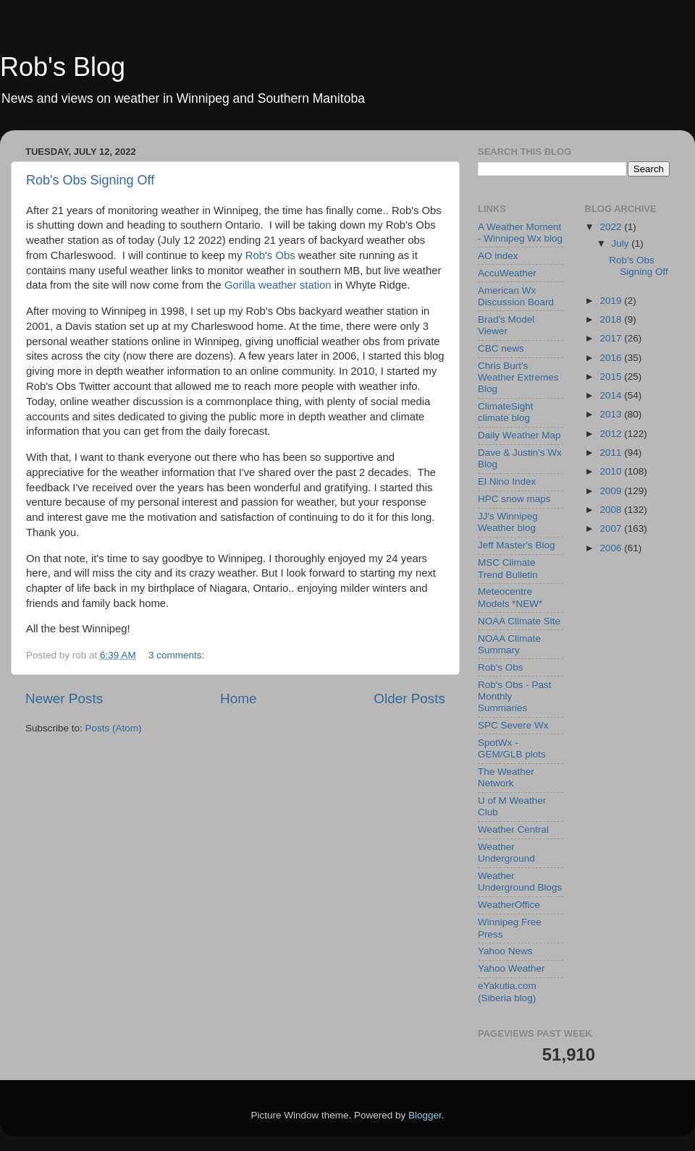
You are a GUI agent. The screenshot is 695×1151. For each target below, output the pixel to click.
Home (238, 698)
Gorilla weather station (278, 285)
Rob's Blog (62, 67)
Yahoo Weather (511, 968)
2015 (611, 376)
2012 (611, 433)
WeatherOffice (509, 904)
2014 (611, 395)
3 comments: (177, 655)
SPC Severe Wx (513, 725)
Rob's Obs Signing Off (90, 180)
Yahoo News (505, 951)
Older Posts (409, 698)
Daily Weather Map (519, 435)
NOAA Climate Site (519, 621)
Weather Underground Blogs (520, 881)
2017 (611, 338)
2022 (611, 226)
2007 (611, 528)
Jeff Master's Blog (516, 545)
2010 (611, 471)
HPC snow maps (514, 498)
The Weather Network (506, 777)
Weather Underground (506, 852)
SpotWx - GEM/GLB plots (512, 748)
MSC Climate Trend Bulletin (508, 568)
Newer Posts (64, 698)
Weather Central (513, 829)
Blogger (425, 1115)
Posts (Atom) (113, 728)
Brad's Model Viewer (506, 325)
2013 (611, 414)
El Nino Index (507, 481)
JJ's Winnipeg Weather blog (508, 522)
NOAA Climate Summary (509, 644)
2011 (611, 452)
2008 (611, 509)
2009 (611, 490)
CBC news (501, 348)
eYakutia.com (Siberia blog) (507, 991)
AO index (498, 255)
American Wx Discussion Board (516, 296)
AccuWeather (507, 273)
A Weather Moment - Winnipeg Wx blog (520, 232)
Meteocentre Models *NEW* (510, 597)
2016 (611, 357)
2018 (611, 319)
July (622, 243)
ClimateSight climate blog (506, 412)
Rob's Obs (270, 255)
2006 (611, 548)
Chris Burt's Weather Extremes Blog (518, 377)
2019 (611, 300)
